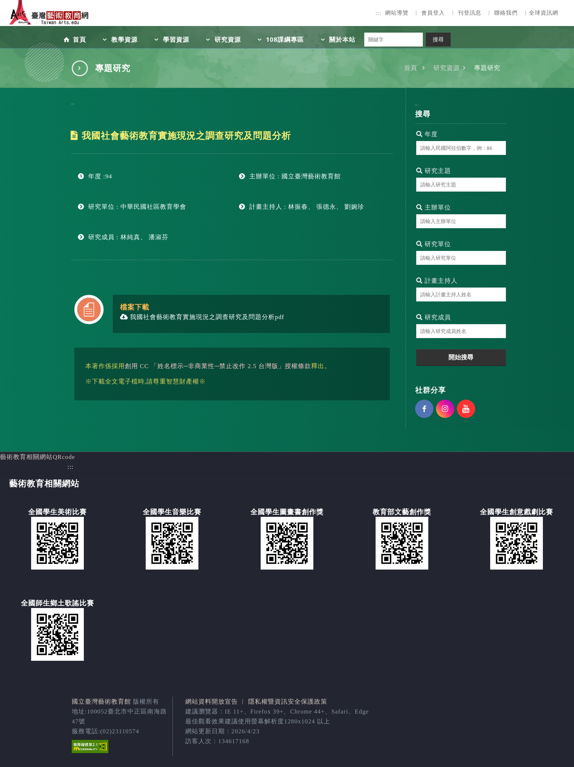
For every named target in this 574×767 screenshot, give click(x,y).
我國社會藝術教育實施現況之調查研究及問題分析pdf (202, 317)
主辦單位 (433, 207)
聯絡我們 (506, 13)
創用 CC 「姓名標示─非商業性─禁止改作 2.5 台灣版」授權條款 (218, 366)
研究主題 (433, 170)
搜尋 (438, 39)
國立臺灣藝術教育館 (101, 701)
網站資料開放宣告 (211, 701)
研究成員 (433, 317)
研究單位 (433, 244)
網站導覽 (397, 13)
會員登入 (433, 13)
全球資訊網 (543, 13)
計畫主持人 (437, 280)
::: (378, 13)
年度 (427, 134)
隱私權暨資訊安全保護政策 (287, 701)
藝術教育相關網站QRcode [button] (37, 456)
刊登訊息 (469, 13)
